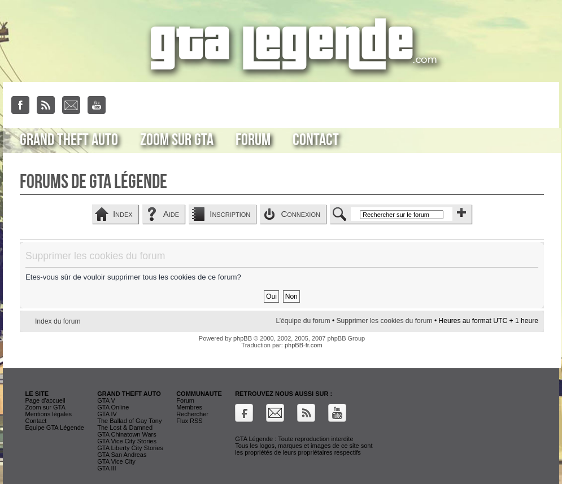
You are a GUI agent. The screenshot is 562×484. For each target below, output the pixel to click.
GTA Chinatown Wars (126, 434)
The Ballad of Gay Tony (129, 420)
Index (123, 214)
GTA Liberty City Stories (130, 447)
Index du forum (58, 321)
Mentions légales (48, 414)
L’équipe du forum (303, 321)
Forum (253, 140)
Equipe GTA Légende (54, 427)
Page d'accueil (45, 400)
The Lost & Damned (125, 427)
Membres (189, 407)
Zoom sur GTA (177, 140)
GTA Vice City (116, 461)
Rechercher (192, 414)
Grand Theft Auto (69, 140)
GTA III (106, 468)
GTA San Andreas (121, 454)
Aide (171, 214)
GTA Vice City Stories (126, 441)
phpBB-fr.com (304, 345)
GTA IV (107, 414)
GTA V (106, 400)
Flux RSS (189, 420)
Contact (316, 140)
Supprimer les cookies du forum (385, 321)
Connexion (300, 214)
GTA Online (113, 407)
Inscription (230, 214)
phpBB (242, 338)
